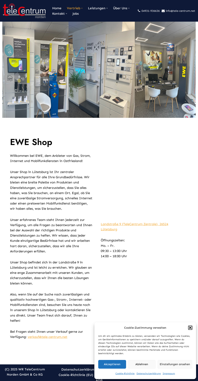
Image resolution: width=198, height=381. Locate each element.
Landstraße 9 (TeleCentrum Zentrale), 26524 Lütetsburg (145, 225)
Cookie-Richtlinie (125, 373)
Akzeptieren (112, 364)
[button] (190, 328)
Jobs (76, 13)
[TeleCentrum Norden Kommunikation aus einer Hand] (24, 10)
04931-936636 (151, 11)
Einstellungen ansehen (175, 364)
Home (56, 8)
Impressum (169, 373)
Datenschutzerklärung (149, 373)
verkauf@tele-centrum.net (45, 332)
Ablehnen (141, 364)
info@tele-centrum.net (180, 11)
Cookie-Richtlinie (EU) (76, 371)
